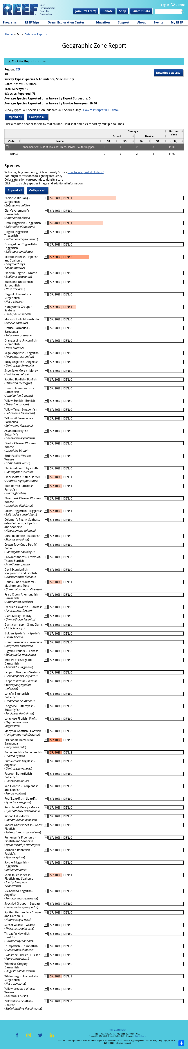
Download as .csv (168, 73)
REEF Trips (32, 22)
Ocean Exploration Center (66, 22)
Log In (165, 5)
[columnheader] (134, 131)
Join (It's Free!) (85, 11)
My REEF (177, 22)
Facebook (17, 1037)
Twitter (40, 1037)
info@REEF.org (139, 1036)
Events (158, 22)
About (141, 22)
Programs (10, 22)
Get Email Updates (117, 1029)
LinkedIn (51, 1037)
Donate (107, 11)
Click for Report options (28, 61)
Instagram (28, 1037)
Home (9, 34)
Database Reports (36, 34)
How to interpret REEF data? (101, 110)
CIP (18, 69)
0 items (180, 5)
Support (123, 22)
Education (102, 22)
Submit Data (141, 11)
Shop (122, 11)
